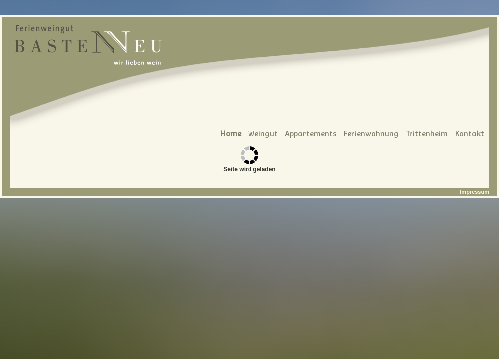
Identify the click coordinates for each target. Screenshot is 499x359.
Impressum (474, 192)
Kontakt (469, 133)
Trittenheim (427, 133)
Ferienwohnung (371, 133)
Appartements (310, 133)
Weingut (263, 133)
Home (230, 133)
